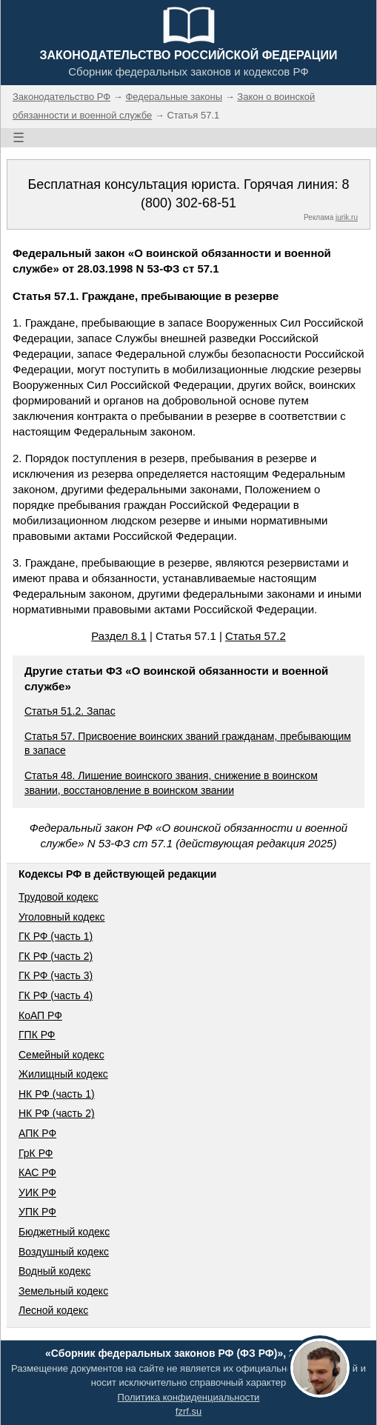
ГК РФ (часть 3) (56, 975)
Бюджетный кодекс (64, 1232)
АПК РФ (37, 1133)
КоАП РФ (40, 1015)
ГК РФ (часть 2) (56, 956)
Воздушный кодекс (64, 1252)
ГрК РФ (36, 1153)
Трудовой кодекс (59, 897)
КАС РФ (37, 1172)
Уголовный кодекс (62, 917)
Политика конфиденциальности (189, 1397)
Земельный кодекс (63, 1291)
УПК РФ (37, 1212)
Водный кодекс (55, 1271)
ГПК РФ (37, 1035)
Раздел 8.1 (119, 636)
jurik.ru (347, 217)
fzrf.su (188, 1411)
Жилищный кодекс (63, 1074)
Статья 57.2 (255, 636)
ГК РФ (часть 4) (56, 995)
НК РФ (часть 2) (57, 1113)
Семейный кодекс (61, 1055)
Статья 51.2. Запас (70, 711)
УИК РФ (37, 1192)
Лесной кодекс (53, 1310)
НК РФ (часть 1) (57, 1094)
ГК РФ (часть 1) (56, 936)
